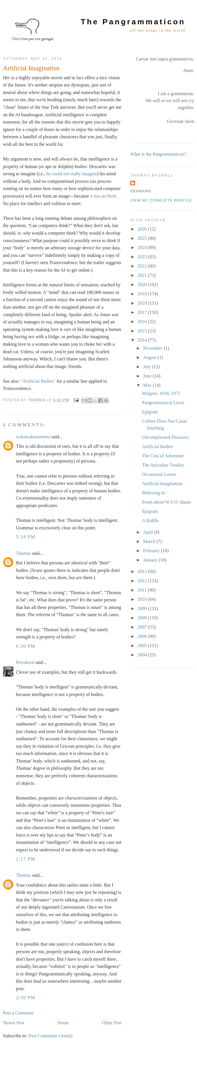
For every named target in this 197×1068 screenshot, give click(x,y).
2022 (143, 266)
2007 (143, 627)
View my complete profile (161, 200)
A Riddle (150, 520)
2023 (143, 256)
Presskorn (25, 662)
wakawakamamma (33, 436)
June (148, 375)
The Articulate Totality (163, 465)
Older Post (112, 1022)
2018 (143, 303)
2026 (143, 229)
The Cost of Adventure (163, 455)
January (151, 559)
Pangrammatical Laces (163, 402)
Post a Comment (18, 1012)
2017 (143, 312)
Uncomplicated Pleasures (165, 437)
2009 (143, 608)
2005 (143, 645)
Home (63, 1022)
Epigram (150, 411)
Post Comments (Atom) (50, 1035)
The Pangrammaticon (133, 21)
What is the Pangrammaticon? (158, 154)
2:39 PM (25, 997)
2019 (143, 293)
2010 (143, 599)
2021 (143, 275)
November (153, 348)
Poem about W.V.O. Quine (166, 502)
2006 (143, 636)
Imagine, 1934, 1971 (161, 393)
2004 (143, 654)
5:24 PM (25, 536)
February (152, 550)
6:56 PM (25, 646)
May (148, 385)
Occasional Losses (159, 474)
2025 (143, 238)
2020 (143, 284)
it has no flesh (103, 196)
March (149, 541)
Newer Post (13, 1022)
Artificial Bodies (157, 446)
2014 (143, 340)
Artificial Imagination (162, 483)
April (148, 532)
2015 (143, 330)
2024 (143, 247)
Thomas (23, 553)
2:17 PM (25, 859)
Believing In (153, 492)
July (147, 366)
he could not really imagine (71, 173)
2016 (143, 321)
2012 (143, 580)
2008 (143, 617)
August (150, 357)
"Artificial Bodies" (38, 381)
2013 (143, 571)
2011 (143, 590)
